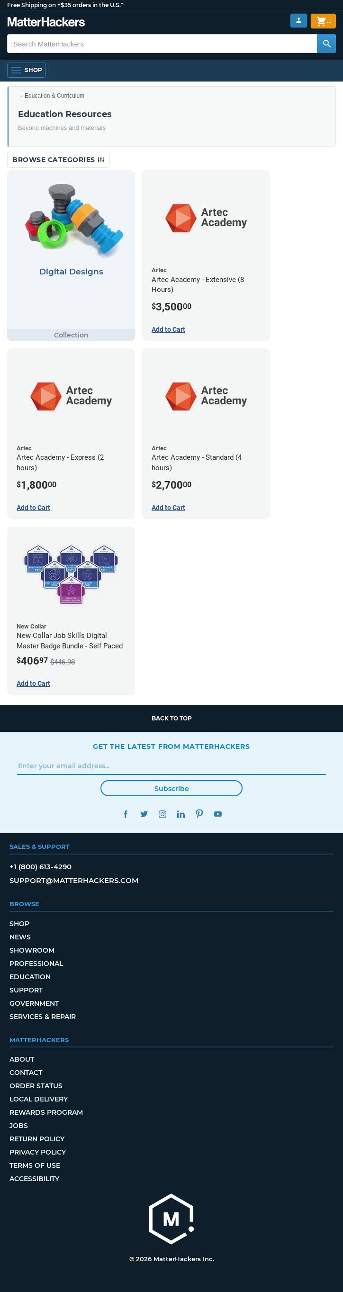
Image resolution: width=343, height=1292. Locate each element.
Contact (25, 1072)
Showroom (31, 950)
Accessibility (34, 1178)
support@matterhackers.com (73, 880)
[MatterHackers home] (171, 1220)
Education (30, 977)
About (21, 1059)
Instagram (162, 814)
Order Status (36, 1086)
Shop (19, 923)
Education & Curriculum (54, 95)
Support (26, 990)
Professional (36, 963)
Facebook (125, 814)
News (20, 937)
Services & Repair (42, 1016)
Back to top (172, 718)
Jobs (18, 1125)
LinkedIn (180, 814)
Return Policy (36, 1139)
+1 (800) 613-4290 (40, 866)
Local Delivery (38, 1099)
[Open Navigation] (26, 70)
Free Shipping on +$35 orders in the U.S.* (65, 5)
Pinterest (199, 814)
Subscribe (171, 788)
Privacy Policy (37, 1152)
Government (34, 1003)
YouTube (217, 814)
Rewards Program (46, 1112)
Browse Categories (58, 159)
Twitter (143, 814)
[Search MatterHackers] (326, 43)
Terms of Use (34, 1165)
